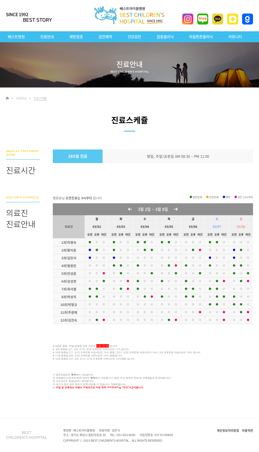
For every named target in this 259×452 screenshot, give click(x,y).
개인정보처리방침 (228, 430)
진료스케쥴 (40, 98)
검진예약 (105, 36)
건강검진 (134, 36)
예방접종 (76, 36)
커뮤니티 (235, 36)
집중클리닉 (165, 36)
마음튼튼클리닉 (201, 36)
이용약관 (247, 430)
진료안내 (47, 36)
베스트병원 (16, 36)
